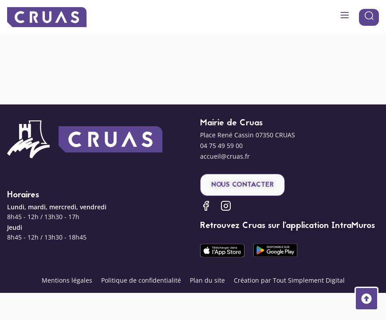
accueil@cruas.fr (225, 156)
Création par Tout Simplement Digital (289, 280)
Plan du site (207, 280)
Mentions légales (67, 280)
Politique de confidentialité (141, 280)
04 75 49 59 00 (221, 145)
